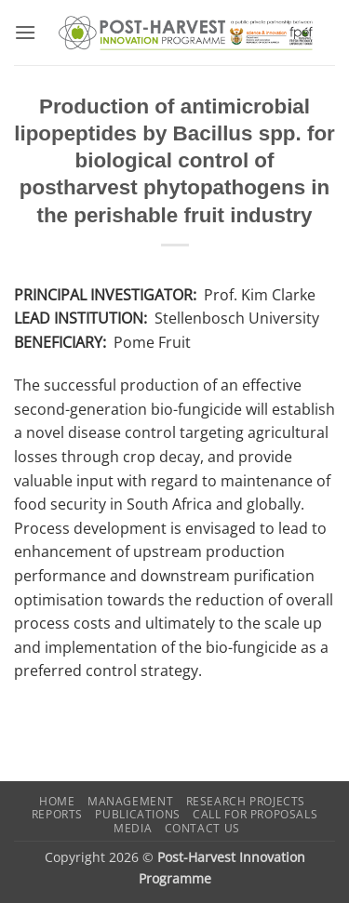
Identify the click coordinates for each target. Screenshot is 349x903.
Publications (137, 814)
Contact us (202, 828)
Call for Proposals (255, 814)
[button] (25, 32)
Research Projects (245, 801)
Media (133, 828)
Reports (57, 814)
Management (130, 801)
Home (56, 801)
